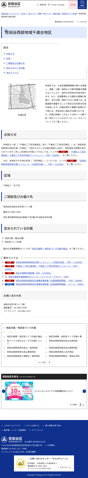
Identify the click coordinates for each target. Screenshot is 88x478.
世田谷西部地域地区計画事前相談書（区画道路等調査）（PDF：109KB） (49, 280)
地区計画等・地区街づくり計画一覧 (65, 336)
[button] (41, 5)
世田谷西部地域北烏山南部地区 (63, 347)
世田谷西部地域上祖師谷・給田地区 (23, 355)
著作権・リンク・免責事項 (15, 429)
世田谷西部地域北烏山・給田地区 (22, 347)
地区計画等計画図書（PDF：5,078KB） (34, 272)
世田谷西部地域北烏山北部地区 (63, 340)
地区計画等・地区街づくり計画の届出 (49, 248)
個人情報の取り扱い (53, 425)
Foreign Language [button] (58, 4)
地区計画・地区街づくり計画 (65, 13)
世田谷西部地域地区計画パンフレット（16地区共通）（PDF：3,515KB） (49, 261)
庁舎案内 (51, 445)
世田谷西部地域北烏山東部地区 (21, 351)
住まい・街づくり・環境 (31, 13)
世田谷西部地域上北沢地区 (61, 351)
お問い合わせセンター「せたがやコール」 (49, 458)
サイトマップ (37, 429)
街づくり (47, 13)
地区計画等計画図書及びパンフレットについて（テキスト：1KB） (39, 276)
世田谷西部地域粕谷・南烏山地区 (64, 355)
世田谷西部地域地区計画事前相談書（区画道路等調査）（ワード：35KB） (50, 283)
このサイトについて (12, 425)
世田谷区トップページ (10, 13)
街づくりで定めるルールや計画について (24, 342)
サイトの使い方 (32, 425)
